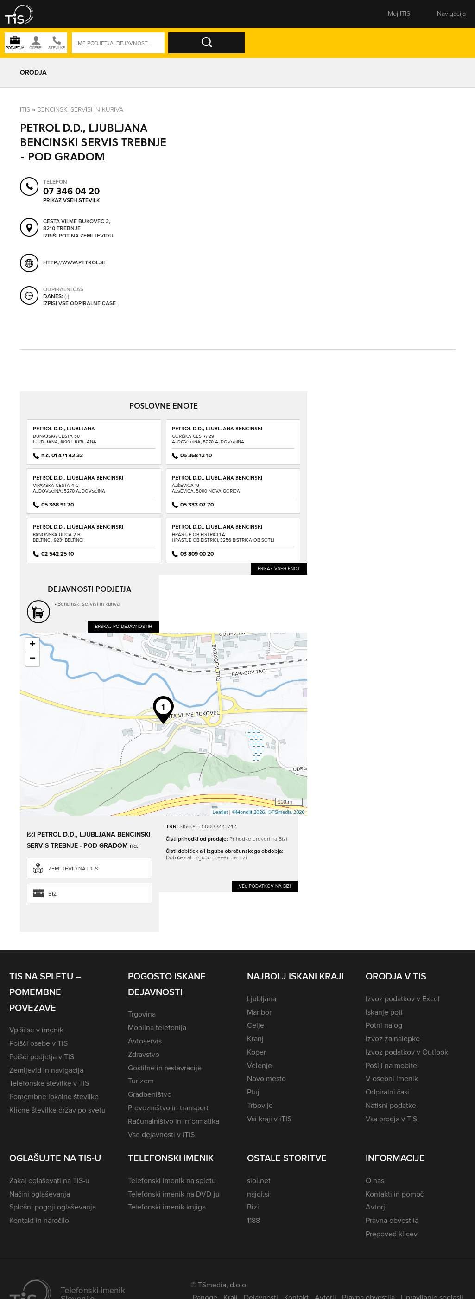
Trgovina (142, 1014)
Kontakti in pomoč (395, 1194)
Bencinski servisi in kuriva (80, 110)
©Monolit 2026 (248, 812)
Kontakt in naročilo (39, 1220)
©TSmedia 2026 (286, 812)
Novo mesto (266, 1078)
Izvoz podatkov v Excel (403, 998)
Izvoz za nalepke (393, 1038)
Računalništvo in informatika (173, 1121)
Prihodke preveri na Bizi (258, 839)
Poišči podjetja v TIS (41, 1056)
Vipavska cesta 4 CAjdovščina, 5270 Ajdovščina (69, 488)
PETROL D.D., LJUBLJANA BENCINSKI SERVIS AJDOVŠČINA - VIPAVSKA (78, 481)
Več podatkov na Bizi (265, 886)
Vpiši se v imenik (36, 1029)
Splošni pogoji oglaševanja (52, 1207)
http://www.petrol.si (74, 262)
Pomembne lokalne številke (54, 1096)
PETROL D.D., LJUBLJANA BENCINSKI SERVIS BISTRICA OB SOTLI (217, 530)
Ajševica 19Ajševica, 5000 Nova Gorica (206, 488)
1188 (253, 1220)
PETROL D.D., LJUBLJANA (64, 428)
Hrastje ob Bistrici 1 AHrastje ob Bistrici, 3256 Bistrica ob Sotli (223, 537)
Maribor (259, 1012)
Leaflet (220, 812)
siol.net (259, 1180)
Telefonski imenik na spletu (172, 1180)
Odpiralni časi (387, 1092)
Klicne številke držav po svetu (57, 1110)
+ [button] (32, 645)
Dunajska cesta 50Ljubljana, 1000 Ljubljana (64, 439)
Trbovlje (260, 1105)
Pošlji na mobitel (392, 1065)
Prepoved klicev (392, 1234)
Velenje (259, 1065)
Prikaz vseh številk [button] (71, 200)
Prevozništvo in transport (168, 1107)
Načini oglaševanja (39, 1194)
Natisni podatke (391, 1105)
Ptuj (253, 1092)
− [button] (32, 659)
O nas (375, 1180)
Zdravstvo (143, 1054)
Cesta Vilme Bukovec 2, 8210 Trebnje (76, 225)
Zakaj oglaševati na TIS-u (49, 1180)
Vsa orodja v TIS (391, 1118)
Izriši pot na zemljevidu (78, 236)
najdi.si (258, 1194)
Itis (25, 110)
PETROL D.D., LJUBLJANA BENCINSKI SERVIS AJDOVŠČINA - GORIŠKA (217, 431)
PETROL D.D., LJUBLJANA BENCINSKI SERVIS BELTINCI (78, 530)
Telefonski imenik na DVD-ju (174, 1194)
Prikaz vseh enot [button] (279, 568)
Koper (256, 1052)
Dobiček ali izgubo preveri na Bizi (206, 857)
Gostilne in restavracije (165, 1067)
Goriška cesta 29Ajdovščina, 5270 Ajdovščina (208, 439)
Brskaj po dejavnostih (123, 626)
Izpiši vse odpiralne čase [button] (79, 303)
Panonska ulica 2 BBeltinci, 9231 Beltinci (58, 537)
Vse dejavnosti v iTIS (161, 1134)
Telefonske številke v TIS (49, 1083)
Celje (255, 1025)
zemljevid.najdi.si (74, 868)
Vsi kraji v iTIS (269, 1118)
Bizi (53, 893)
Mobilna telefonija (157, 1027)
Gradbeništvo (149, 1094)
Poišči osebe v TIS (38, 1043)
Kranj (255, 1038)
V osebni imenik (392, 1078)
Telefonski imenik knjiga (167, 1207)
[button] (25, 14)
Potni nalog (384, 1025)
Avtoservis (145, 1041)
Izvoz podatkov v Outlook (407, 1052)
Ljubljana (261, 998)
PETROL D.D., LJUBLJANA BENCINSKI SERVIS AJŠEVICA (217, 481)
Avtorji (376, 1207)
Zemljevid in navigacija (46, 1070)
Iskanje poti (384, 1012)
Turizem (141, 1080)
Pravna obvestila (392, 1220)
